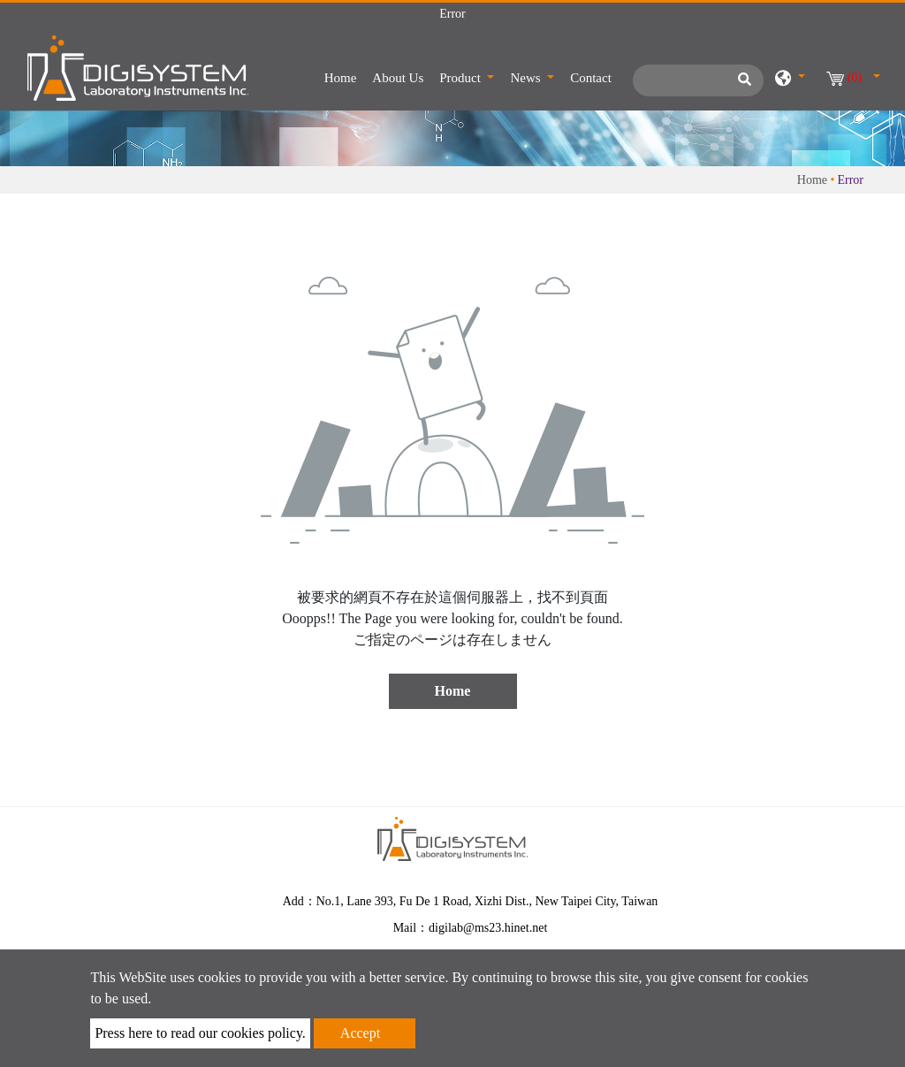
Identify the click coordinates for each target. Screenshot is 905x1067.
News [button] (527, 78)
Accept (360, 1032)
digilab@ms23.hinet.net (488, 927)
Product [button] (461, 78)
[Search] (698, 80)
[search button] (742, 85)
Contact (591, 78)
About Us (397, 78)
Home (344, 76)
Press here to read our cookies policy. (200, 1032)
